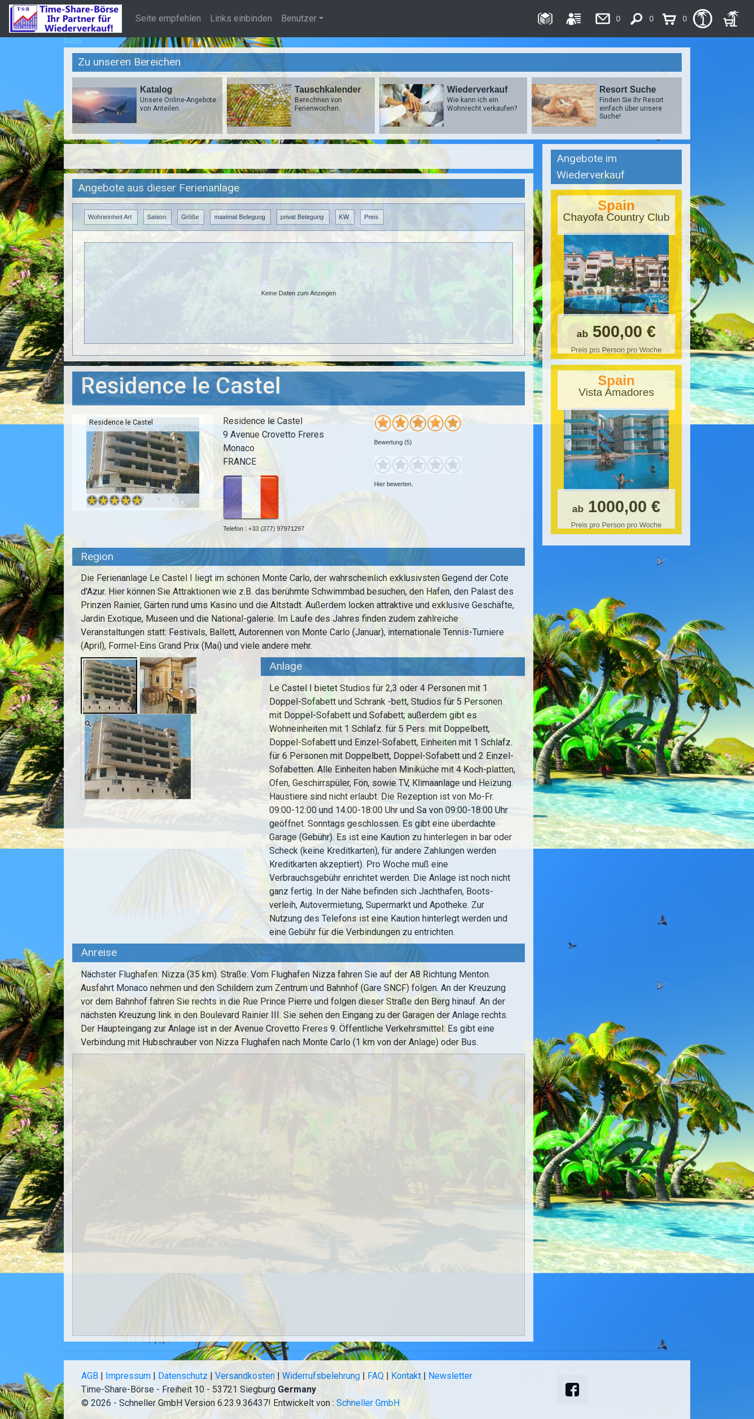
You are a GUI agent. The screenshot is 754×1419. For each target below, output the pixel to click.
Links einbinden (241, 18)
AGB (89, 1375)
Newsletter (450, 1375)
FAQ (375, 1375)
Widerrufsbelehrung (321, 1375)
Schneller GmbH (368, 1403)
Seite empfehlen (168, 18)
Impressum (128, 1375)
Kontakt (406, 1375)
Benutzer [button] (299, 18)
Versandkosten (245, 1375)
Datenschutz (183, 1375)
